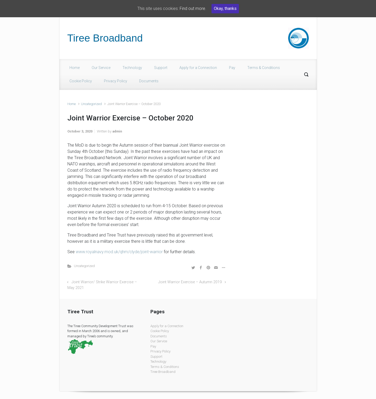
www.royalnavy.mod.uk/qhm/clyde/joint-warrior (119, 251)
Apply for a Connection (198, 68)
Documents (148, 81)
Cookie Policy (80, 81)
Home (74, 68)
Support (160, 68)
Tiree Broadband (105, 38)
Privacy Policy (115, 81)
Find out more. (193, 8)
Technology (132, 68)
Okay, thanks (225, 8)
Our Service (101, 68)
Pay (232, 68)
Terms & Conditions (263, 68)
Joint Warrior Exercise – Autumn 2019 (190, 282)
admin (117, 131)
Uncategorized (91, 104)
